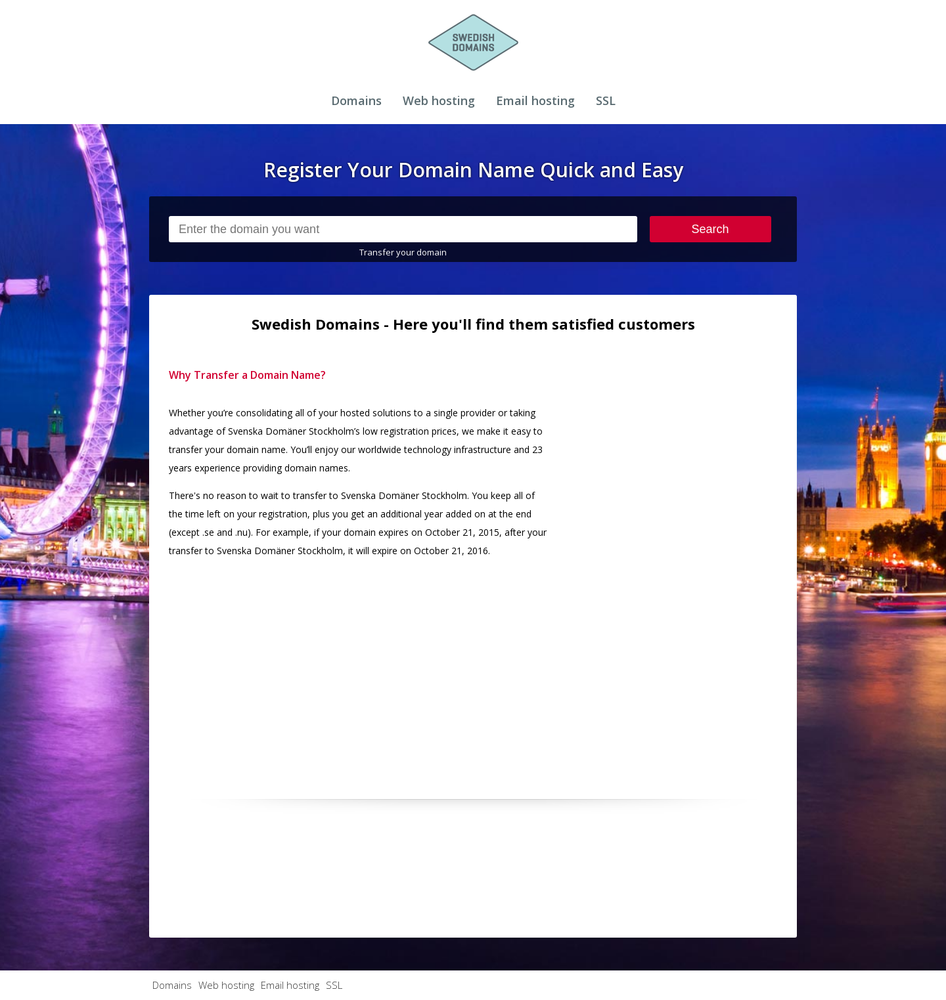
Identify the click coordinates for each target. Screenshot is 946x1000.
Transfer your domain (403, 252)
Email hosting (535, 100)
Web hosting (439, 100)
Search (710, 229)
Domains (356, 100)
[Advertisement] (678, 563)
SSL (606, 100)
